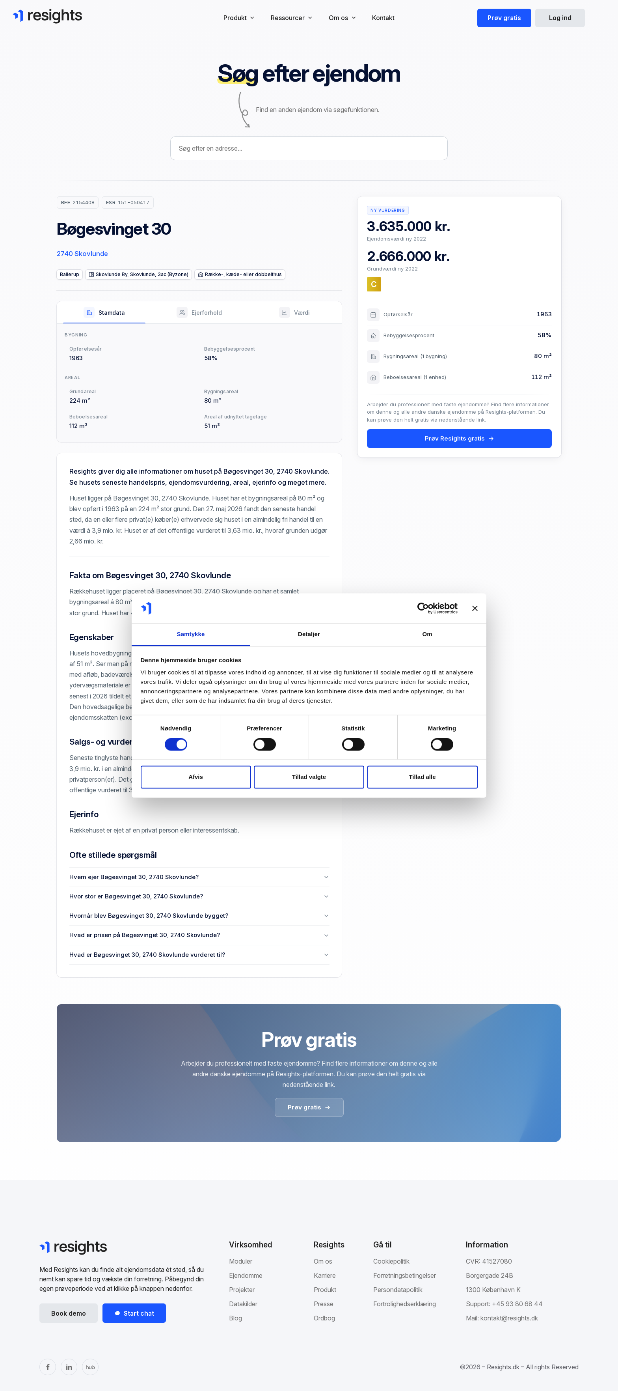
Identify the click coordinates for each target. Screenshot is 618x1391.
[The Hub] (90, 1367)
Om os (323, 1261)
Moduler (240, 1261)
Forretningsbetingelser (404, 1275)
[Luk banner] (475, 608)
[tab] (104, 312)
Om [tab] (427, 634)
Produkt (325, 1290)
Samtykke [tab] (191, 634)
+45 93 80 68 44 (517, 1304)
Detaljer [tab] (309, 634)
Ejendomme (245, 1275)
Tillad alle (422, 777)
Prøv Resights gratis (459, 438)
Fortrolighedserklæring (404, 1304)
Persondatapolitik (398, 1290)
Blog (235, 1318)
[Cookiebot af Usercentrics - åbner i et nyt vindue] (423, 608)
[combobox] (309, 148)
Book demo (68, 1313)
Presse (323, 1304)
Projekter (242, 1290)
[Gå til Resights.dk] (47, 16)
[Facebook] (47, 1367)
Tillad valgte (309, 777)
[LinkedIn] (69, 1367)
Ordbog (324, 1318)
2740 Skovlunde (82, 254)
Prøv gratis (504, 18)
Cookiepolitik (391, 1261)
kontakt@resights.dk (509, 1318)
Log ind (560, 18)
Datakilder (243, 1304)
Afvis (195, 777)
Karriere (325, 1275)
